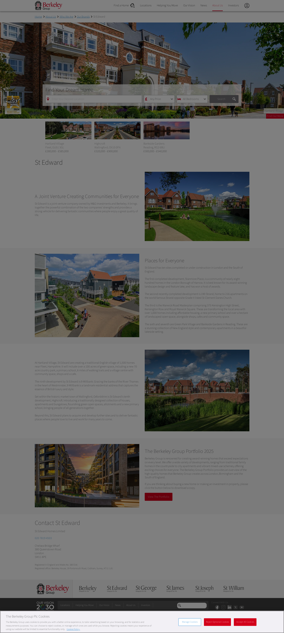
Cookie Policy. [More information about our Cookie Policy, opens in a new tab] (73, 629)
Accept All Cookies (245, 622)
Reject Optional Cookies (217, 622)
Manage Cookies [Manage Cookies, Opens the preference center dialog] (190, 622)
